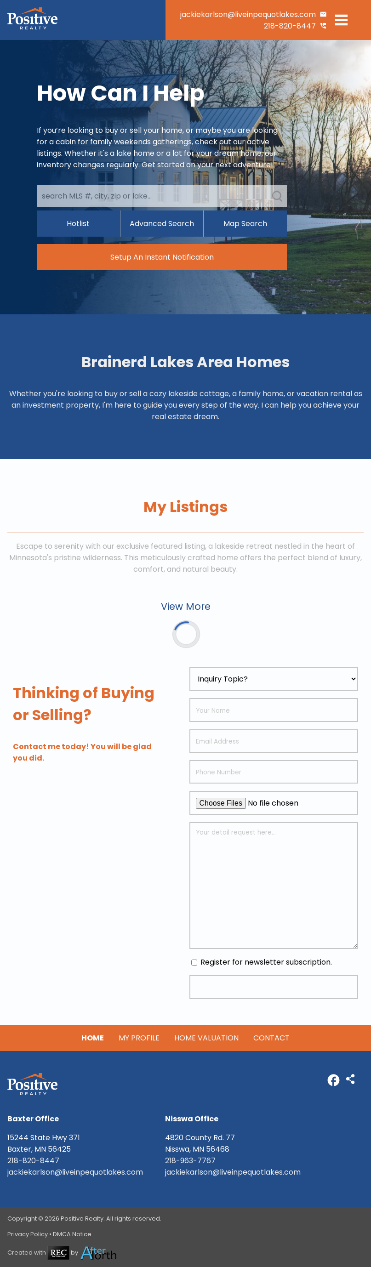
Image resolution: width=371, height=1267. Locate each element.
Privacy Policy (27, 1234)
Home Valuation (206, 1038)
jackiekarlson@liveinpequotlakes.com (248, 14)
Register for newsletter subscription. (261, 962)
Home (92, 1038)
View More (186, 606)
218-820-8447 (290, 26)
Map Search (245, 223)
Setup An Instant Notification (162, 257)
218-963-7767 (190, 1160)
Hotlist (78, 223)
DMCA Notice (72, 1234)
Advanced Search (162, 223)
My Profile (139, 1038)
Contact (271, 1038)
